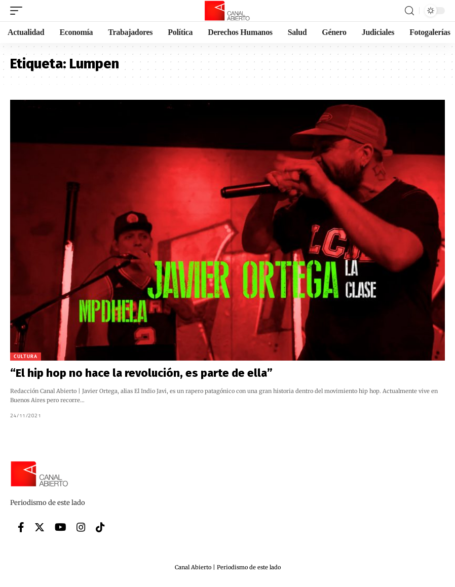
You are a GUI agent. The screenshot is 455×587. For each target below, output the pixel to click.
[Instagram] (81, 527)
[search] (409, 11)
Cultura (25, 356)
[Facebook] (21, 527)
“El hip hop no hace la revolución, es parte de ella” (141, 373)
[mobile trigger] (18, 11)
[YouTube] (60, 527)
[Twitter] (39, 527)
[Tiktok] (100, 527)
